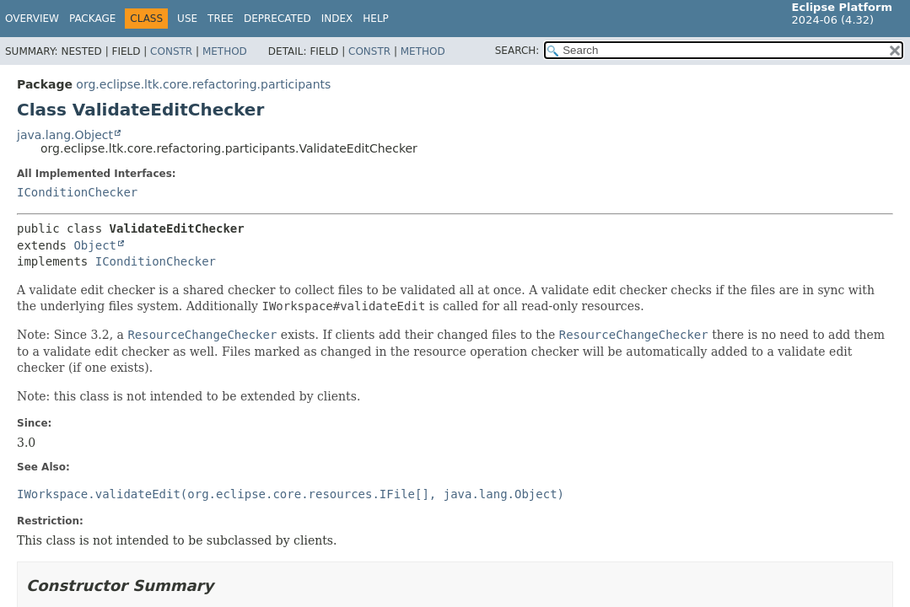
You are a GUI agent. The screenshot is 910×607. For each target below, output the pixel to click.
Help (376, 18)
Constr (171, 51)
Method (224, 51)
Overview (32, 18)
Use (187, 18)
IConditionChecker (77, 192)
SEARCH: (517, 50)
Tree (220, 18)
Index (337, 18)
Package (92, 18)
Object (94, 245)
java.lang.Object (65, 135)
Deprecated (277, 18)
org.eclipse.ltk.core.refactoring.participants (203, 84)
